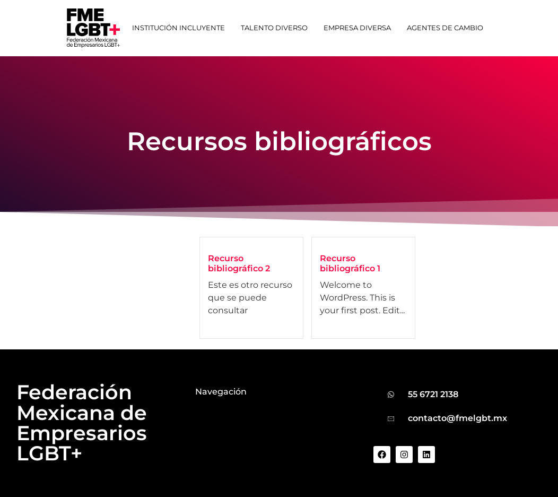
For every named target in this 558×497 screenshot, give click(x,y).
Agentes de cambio (445, 28)
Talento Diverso (274, 28)
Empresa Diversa (357, 28)
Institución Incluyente (178, 28)
